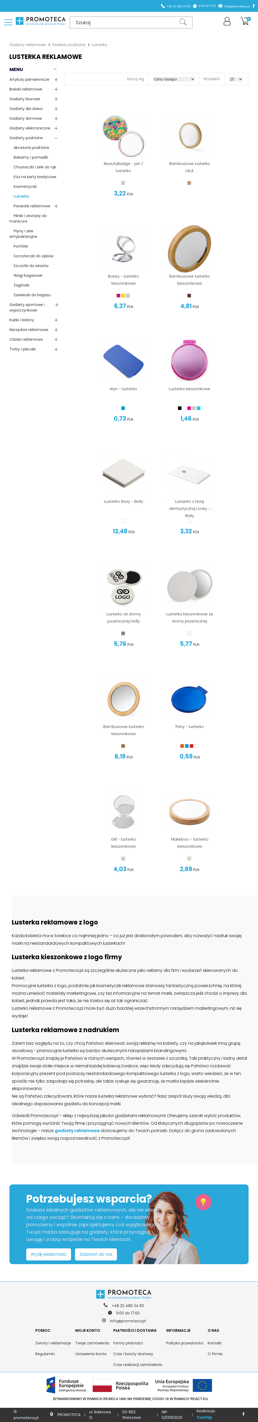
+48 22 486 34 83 (178, 6)
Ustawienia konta (90, 1353)
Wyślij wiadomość (49, 1254)
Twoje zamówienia (92, 1343)
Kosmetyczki (23, 186)
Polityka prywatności (184, 1343)
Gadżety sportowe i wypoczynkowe (27, 307)
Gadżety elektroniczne (29, 128)
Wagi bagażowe (25, 275)
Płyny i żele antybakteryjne (23, 233)
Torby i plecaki (22, 349)
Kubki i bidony (21, 320)
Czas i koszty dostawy (133, 1353)
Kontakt (215, 1343)
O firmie (215, 1353)
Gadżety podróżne (68, 44)
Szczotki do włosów (29, 265)
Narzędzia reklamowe (28, 329)
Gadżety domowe (25, 118)
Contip (204, 1417)
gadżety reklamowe (77, 1131)
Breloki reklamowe (25, 89)
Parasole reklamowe (29, 206)
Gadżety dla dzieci (26, 108)
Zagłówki (19, 285)
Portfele (18, 246)
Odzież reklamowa (26, 339)
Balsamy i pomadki (28, 157)
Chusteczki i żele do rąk (32, 167)
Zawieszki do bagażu (30, 295)
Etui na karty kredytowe (32, 176)
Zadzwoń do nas (95, 1254)
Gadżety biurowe (24, 99)
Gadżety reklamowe (27, 44)
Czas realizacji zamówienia (137, 1364)
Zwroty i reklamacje (53, 1343)
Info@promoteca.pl (237, 6)
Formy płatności (128, 1343)
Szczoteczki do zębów (31, 256)
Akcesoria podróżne (29, 147)
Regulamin (45, 1353)
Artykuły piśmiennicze (29, 79)
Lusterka (99, 44)
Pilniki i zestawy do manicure (28, 218)
